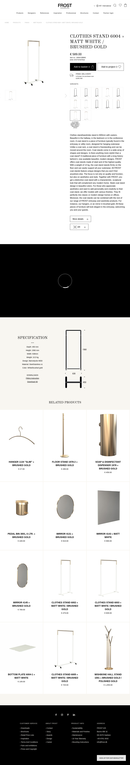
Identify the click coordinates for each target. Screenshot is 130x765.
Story (49, 732)
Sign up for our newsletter (111, 758)
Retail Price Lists (27, 735)
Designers (32, 13)
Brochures (85, 13)
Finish (27, 22)
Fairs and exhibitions (29, 746)
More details (78, 219)
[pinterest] (68, 715)
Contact (96, 13)
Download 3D (32, 382)
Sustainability (77, 728)
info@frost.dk (102, 742)
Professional (71, 13)
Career (49, 742)
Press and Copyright (29, 749)
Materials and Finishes (81, 732)
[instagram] (62, 715)
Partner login (108, 13)
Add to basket (84, 66)
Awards (49, 735)
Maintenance (77, 735)
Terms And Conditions (29, 742)
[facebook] (56, 715)
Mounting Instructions (80, 742)
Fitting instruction (32, 378)
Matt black (37, 22)
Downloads (25, 728)
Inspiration (58, 13)
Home (7, 22)
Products (19, 13)
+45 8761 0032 (103, 739)
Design (49, 739)
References (44, 13)
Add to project (111, 66)
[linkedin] (74, 715)
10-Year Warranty (79, 739)
